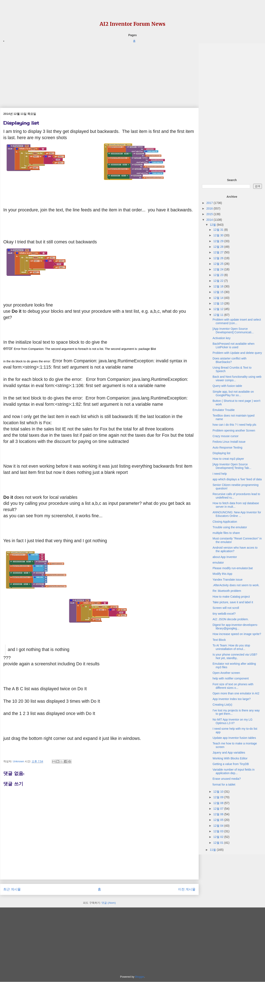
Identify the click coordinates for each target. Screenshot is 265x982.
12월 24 (218, 269)
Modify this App (222, 573)
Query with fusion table (227, 385)
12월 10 (218, 791)
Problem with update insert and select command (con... (237, 321)
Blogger (139, 976)
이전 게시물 (186, 889)
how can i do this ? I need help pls (234, 424)
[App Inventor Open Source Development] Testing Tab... (232, 466)
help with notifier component (231, 678)
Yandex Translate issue (228, 579)
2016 (210, 208)
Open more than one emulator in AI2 (236, 693)
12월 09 (218, 797)
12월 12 (218, 309)
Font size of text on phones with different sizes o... (233, 686)
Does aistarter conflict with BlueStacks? (229, 360)
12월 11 (218, 314)
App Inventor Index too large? (232, 699)
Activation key (221, 338)
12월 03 (218, 831)
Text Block (219, 639)
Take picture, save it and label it (233, 602)
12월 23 (218, 275)
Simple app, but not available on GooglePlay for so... (233, 393)
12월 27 (218, 252)
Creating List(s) (222, 704)
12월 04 (218, 825)
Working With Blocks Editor (230, 758)
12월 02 (218, 837)
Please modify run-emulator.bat (233, 568)
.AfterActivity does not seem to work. (236, 585)
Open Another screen (226, 672)
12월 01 (218, 842)
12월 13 (218, 303)
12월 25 (218, 263)
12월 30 (218, 235)
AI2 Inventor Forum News (132, 24)
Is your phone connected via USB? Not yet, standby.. (235, 656)
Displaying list (221, 453)
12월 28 (218, 246)
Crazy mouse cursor (225, 436)
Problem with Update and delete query (237, 352)
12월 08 (218, 803)
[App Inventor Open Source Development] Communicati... (233, 330)
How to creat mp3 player (228, 458)
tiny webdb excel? (224, 613)
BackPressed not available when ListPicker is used (233, 345)
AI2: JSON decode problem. (231, 619)
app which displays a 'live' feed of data (237, 479)
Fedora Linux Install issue (229, 441)
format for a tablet (224, 784)
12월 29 (218, 241)
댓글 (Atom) (108, 902)
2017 (210, 203)
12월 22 (218, 280)
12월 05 (218, 819)
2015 (210, 214)
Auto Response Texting (227, 447)
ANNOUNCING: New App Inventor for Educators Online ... (237, 514)
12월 (213, 224)
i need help (220, 473)
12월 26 (218, 258)
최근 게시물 (12, 889)
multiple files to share (226, 533)
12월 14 (218, 297)
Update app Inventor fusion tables (234, 737)
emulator (218, 562)
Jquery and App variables (229, 752)
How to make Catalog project (231, 596)
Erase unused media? (227, 778)
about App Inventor (225, 557)
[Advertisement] (99, 72)
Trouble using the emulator (230, 527)
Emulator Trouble (224, 410)
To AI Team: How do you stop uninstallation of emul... (231, 647)
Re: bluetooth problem (227, 590)
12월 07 (218, 808)
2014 (210, 219)
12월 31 (218, 229)
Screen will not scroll (226, 607)
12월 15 (218, 292)
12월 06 (218, 814)
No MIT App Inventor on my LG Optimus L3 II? (233, 721)
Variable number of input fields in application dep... (234, 771)
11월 (213, 849)
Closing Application (225, 521)
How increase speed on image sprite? (237, 634)
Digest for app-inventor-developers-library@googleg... (235, 626)
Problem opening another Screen (234, 430)
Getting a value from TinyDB (231, 764)
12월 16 (218, 286)
